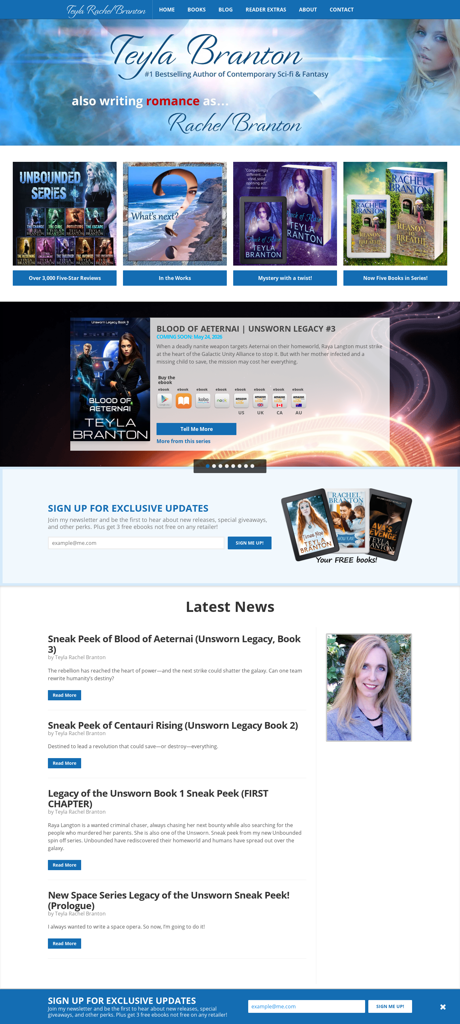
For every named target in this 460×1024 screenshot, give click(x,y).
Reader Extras (266, 9)
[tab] (207, 466)
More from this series (184, 441)
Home (167, 9)
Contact (342, 9)
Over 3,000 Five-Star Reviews (65, 278)
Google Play (164, 401)
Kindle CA (280, 401)
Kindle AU (299, 401)
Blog (225, 9)
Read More (64, 695)
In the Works (175, 278)
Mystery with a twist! (285, 278)
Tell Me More (196, 429)
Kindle (241, 401)
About (308, 9)
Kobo (203, 401)
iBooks (184, 401)
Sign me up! (250, 543)
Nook (222, 401)
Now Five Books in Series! (395, 278)
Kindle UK (260, 401)
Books (197, 9)
